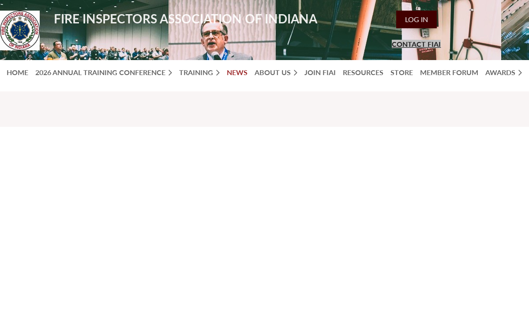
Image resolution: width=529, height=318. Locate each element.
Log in (416, 19)
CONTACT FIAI (416, 44)
